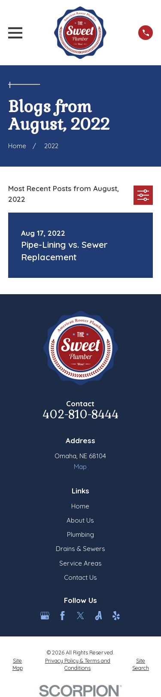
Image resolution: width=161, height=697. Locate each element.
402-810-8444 (80, 414)
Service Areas (80, 563)
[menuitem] (17, 664)
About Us (80, 520)
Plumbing (80, 534)
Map (80, 467)
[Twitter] (80, 615)
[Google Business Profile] (44, 615)
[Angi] (98, 615)
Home (80, 506)
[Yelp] (116, 615)
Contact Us (80, 577)
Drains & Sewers (80, 549)
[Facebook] (62, 615)
